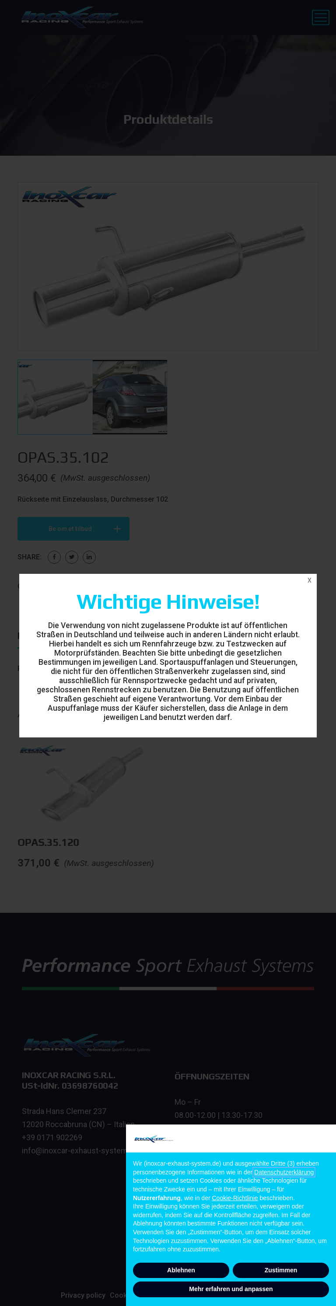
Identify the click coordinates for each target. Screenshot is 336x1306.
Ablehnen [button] (181, 1270)
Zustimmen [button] (281, 1270)
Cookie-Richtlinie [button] (235, 1197)
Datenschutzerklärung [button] (284, 1172)
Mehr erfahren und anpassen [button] (231, 1288)
